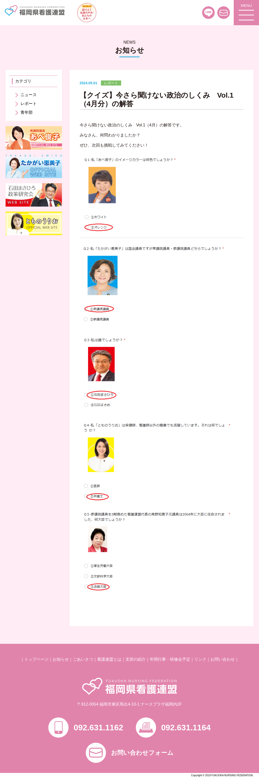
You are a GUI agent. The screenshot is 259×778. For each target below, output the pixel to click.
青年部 (26, 112)
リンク (200, 659)
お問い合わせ (222, 659)
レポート (28, 103)
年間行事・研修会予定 (170, 659)
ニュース (28, 95)
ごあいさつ (83, 659)
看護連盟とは (109, 659)
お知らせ (61, 659)
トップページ (36, 659)
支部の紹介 (135, 659)
